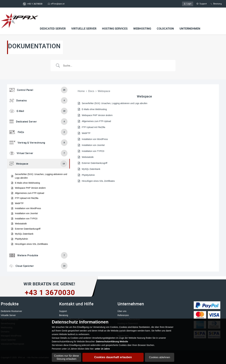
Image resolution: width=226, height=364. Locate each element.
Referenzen (123, 315)
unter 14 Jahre (102, 348)
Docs (91, 91)
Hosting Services (115, 28)
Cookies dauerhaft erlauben (113, 357)
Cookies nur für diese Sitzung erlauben (66, 357)
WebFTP (19, 203)
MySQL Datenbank (24, 234)
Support (201, 3)
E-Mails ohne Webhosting (27, 183)
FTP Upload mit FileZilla (26, 198)
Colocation (165, 28)
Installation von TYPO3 (26, 218)
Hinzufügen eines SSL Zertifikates (31, 244)
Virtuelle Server (8, 315)
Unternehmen (190, 28)
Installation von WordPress (28, 208)
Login (187, 3)
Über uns (122, 311)
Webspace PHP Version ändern (30, 188)
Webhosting (142, 28)
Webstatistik (21, 223)
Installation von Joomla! (26, 213)
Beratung (216, 3)
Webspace (104, 91)
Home (81, 91)
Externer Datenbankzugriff (27, 229)
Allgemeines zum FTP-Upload (29, 193)
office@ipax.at (56, 3)
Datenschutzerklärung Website (112, 341)
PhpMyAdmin (21, 239)
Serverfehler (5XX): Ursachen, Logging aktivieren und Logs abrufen (41, 176)
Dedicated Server (53, 28)
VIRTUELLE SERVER (83, 28)
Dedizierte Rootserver (11, 311)
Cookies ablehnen (159, 357)
